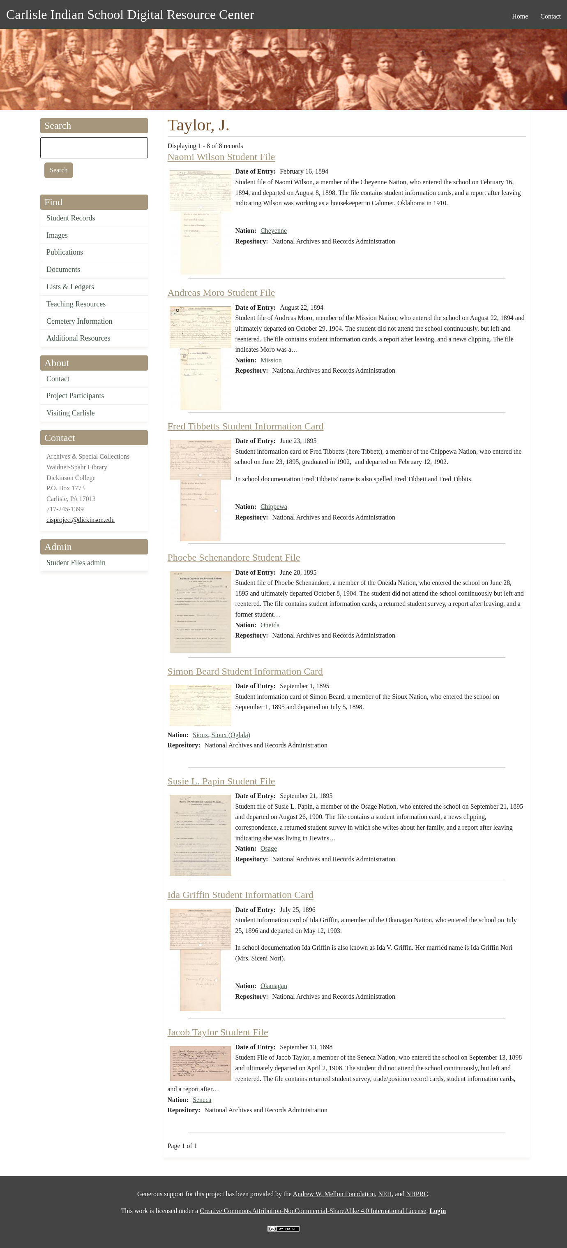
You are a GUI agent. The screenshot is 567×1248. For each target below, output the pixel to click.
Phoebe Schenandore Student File (234, 557)
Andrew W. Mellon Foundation (334, 1193)
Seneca (202, 1099)
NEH (385, 1193)
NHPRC (417, 1193)
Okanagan (273, 985)
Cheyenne (273, 230)
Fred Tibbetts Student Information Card (246, 426)
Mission (271, 360)
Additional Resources (78, 338)
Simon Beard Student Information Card (245, 671)
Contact (57, 379)
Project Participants (75, 396)
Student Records (70, 218)
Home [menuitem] (520, 16)
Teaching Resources (76, 304)
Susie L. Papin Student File (221, 781)
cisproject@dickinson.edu (80, 519)
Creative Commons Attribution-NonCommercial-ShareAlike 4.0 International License (313, 1210)
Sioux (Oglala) (230, 734)
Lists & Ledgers (70, 287)
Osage (268, 848)
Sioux (200, 734)
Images (57, 235)
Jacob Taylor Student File (218, 1032)
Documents (63, 269)
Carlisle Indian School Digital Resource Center (130, 14)
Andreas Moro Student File (221, 292)
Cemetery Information (79, 321)
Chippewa (273, 506)
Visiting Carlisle (70, 413)
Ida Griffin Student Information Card (240, 894)
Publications (64, 252)
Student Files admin (76, 563)
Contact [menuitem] (550, 16)
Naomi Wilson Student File (221, 156)
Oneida (269, 625)
